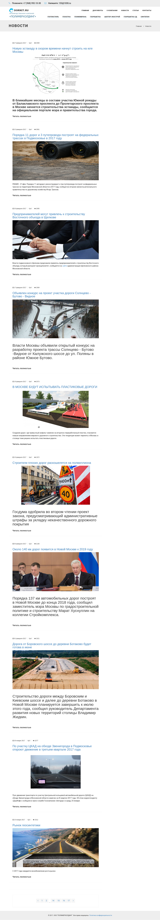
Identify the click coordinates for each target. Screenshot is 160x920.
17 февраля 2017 (19, 288)
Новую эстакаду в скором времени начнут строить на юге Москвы (52, 50)
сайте (64, 266)
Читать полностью (21, 116)
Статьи (135, 10)
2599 (37, 43)
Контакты (146, 10)
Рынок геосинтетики (26, 825)
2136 (37, 544)
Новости (125, 10)
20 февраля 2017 (19, 209)
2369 (37, 288)
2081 (37, 129)
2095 (37, 209)
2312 (35, 820)
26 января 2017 (18, 741)
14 (53, 901)
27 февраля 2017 (19, 43)
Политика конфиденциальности (100, 915)
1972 (37, 457)
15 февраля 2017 (19, 457)
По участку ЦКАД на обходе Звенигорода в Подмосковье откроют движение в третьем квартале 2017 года (52, 748)
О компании (112, 10)
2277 (35, 741)
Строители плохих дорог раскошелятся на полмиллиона (51, 462)
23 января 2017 (18, 820)
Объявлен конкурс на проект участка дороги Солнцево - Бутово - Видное (51, 294)
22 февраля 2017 (19, 129)
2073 (37, 381)
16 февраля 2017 (19, 381)
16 (64, 901)
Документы (98, 10)
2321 (37, 639)
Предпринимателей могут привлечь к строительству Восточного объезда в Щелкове (48, 215)
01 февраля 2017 (19, 639)
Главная (85, 10)
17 (69, 901)
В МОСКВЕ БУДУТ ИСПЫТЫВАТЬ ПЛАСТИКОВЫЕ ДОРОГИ (54, 387)
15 (59, 901)
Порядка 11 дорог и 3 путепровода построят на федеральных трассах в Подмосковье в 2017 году (55, 136)
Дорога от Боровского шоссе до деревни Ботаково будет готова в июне (51, 645)
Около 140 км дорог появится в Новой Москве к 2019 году (52, 549)
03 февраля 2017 (19, 544)
